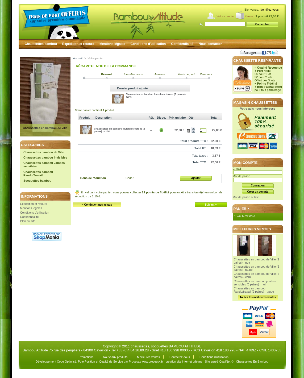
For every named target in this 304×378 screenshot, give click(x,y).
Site (207, 361)
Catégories (32, 145)
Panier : (250, 16)
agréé (214, 361)
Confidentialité (182, 44)
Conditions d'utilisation (148, 44)
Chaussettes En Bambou (252, 361)
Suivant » (210, 204)
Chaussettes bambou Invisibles (45, 157)
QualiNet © (226, 361)
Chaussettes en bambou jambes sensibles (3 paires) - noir (255, 283)
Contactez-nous (179, 357)
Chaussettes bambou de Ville (43, 152)
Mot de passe (241, 176)
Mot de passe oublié (246, 197)
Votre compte (225, 16)
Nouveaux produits (115, 357)
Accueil (77, 58)
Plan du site (27, 221)
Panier (240, 209)
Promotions (86, 357)
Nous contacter (210, 44)
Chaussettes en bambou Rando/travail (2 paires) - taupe (254, 290)
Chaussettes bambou (41, 44)
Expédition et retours (78, 44)
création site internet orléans (183, 361)
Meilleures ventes (252, 229)
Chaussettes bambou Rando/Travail (38, 173)
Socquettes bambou (37, 180)
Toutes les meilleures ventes (258, 297)
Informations (34, 196)
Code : (130, 178)
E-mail (237, 168)
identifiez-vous (269, 9)
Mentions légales (112, 44)
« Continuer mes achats (97, 204)
